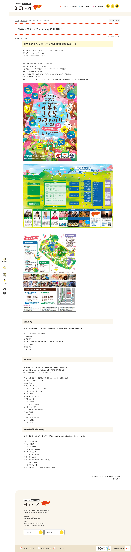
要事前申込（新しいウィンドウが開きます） (53, 378)
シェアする (18, 38)
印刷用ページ (115, 21)
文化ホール (24, 21)
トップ (17, 21)
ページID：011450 (114, 37)
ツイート (24, 38)
